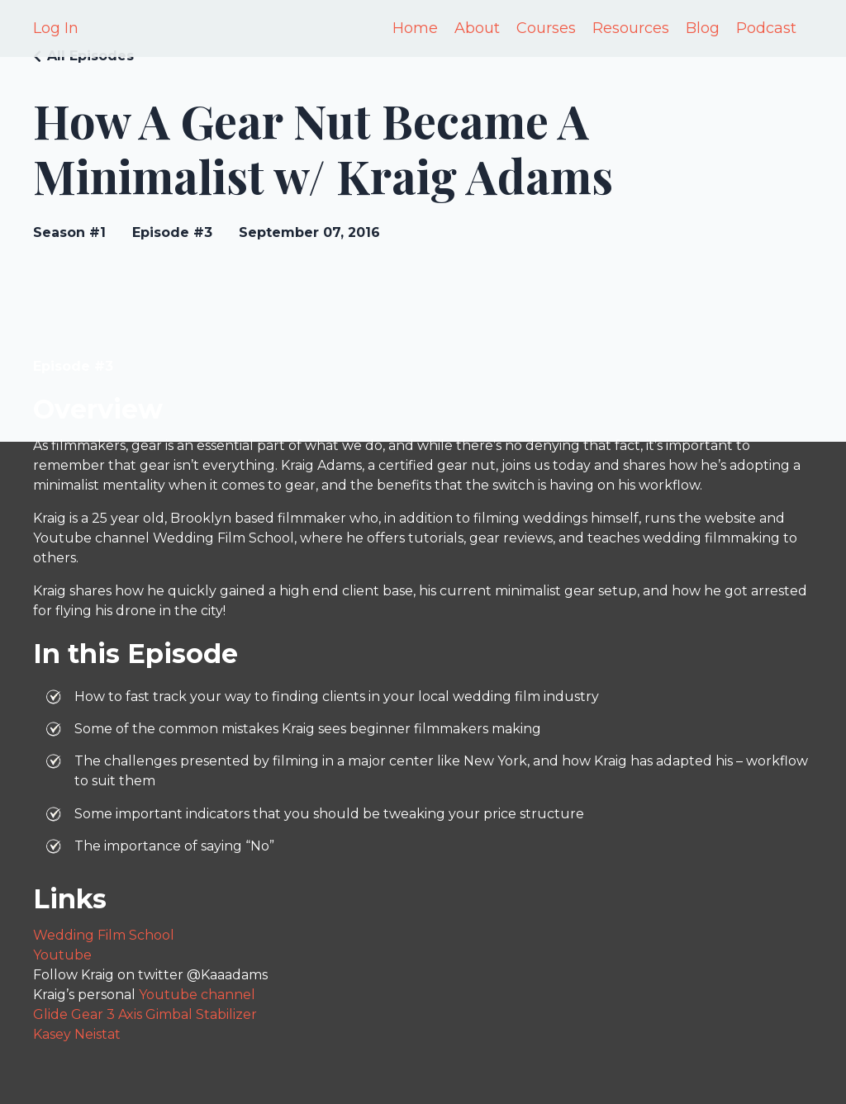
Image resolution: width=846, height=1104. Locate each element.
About (477, 28)
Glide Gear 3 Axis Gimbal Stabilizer (145, 1014)
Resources (630, 28)
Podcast (766, 28)
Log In (55, 28)
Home (415, 28)
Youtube (62, 955)
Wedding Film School (103, 935)
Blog (703, 28)
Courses (546, 28)
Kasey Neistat (77, 1034)
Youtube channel (197, 994)
